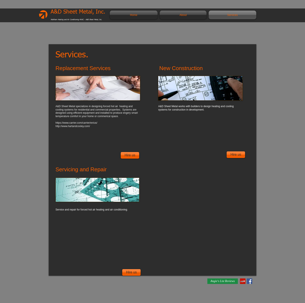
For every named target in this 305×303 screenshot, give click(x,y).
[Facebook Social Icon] (249, 281)
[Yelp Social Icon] (242, 281)
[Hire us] (130, 155)
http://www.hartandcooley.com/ (72, 126)
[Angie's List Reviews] (222, 281)
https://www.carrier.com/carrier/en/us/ (76, 122)
